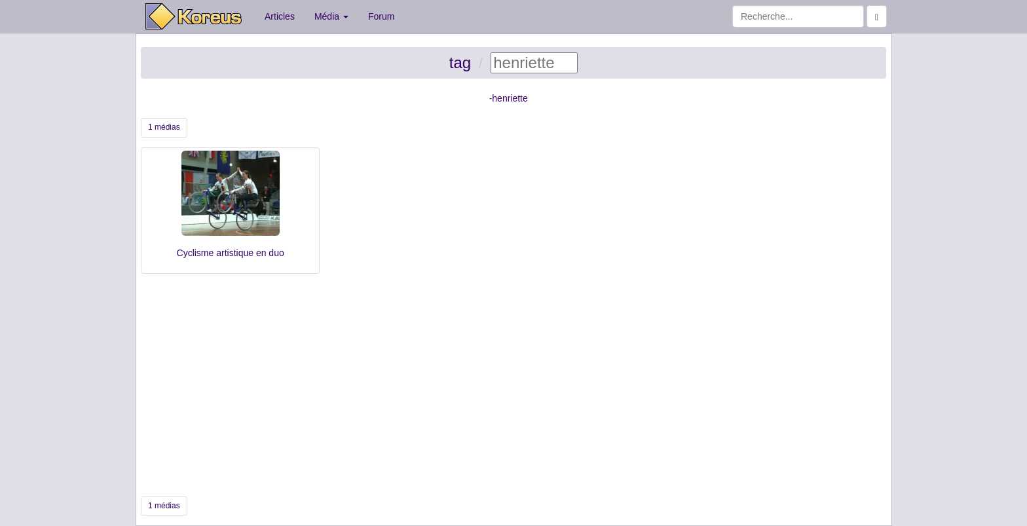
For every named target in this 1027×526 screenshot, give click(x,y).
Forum (381, 16)
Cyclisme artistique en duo (230, 253)
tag (460, 62)
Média (331, 16)
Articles (280, 16)
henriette (509, 98)
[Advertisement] (513, 385)
